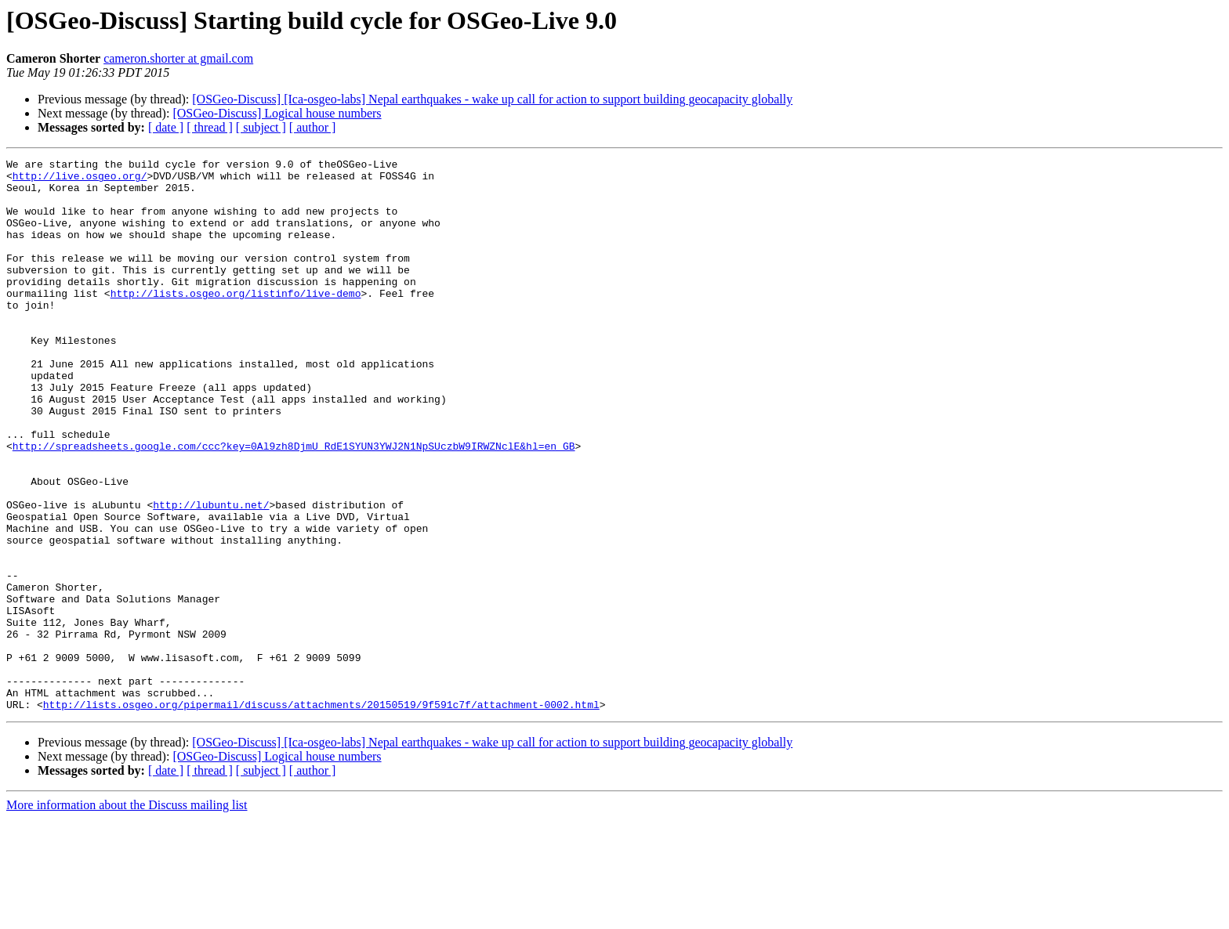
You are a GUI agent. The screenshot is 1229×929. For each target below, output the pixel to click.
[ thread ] (210, 127)
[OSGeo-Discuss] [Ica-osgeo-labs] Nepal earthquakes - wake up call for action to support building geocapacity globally (492, 99)
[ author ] (312, 127)
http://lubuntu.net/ (211, 575)
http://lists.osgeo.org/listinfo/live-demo (236, 321)
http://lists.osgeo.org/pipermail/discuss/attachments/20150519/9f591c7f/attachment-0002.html (321, 815)
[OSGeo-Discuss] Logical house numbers (276, 113)
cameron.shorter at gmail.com (178, 58)
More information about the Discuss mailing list (127, 915)
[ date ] (165, 127)
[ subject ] (261, 127)
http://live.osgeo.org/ (80, 180)
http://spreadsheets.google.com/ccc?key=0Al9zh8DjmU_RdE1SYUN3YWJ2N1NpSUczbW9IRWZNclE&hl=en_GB (294, 504)
